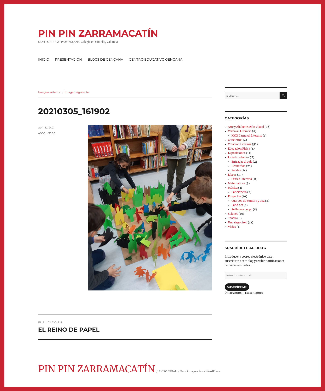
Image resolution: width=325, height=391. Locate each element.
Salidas (236, 170)
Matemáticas (236, 183)
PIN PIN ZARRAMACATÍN (98, 33)
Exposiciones (237, 153)
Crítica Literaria (242, 179)
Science (233, 214)
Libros (232, 174)
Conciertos (235, 140)
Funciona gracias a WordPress (200, 371)
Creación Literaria (239, 144)
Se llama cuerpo (242, 209)
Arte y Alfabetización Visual (246, 127)
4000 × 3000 (46, 133)
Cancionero (239, 192)
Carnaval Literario (239, 131)
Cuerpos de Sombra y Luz (248, 201)
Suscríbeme (237, 287)
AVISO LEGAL (168, 371)
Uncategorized (237, 222)
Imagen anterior (49, 92)
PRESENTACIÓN (68, 59)
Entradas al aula (242, 161)
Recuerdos (238, 166)
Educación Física (239, 148)
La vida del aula (238, 157)
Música (233, 188)
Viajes (232, 227)
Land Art (237, 205)
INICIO (43, 59)
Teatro (232, 218)
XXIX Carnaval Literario (247, 135)
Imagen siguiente (77, 92)
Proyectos (234, 196)
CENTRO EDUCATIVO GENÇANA (155, 59)
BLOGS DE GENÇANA (105, 59)
